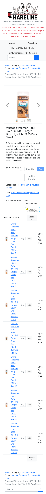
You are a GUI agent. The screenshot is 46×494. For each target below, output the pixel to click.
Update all (31, 218)
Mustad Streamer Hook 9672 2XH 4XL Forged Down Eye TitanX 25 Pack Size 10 (15, 338)
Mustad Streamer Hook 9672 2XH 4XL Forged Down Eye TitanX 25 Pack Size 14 (15, 405)
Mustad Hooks (28, 65)
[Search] (20, 57)
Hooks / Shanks (24, 184)
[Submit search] (36, 57)
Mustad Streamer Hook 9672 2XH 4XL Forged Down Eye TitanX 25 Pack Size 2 (15, 238)
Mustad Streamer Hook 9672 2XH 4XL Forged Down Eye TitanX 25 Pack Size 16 (15, 438)
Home (7, 65)
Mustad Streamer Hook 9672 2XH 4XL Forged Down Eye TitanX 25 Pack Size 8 (15, 305)
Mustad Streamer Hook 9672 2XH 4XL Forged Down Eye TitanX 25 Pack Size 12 (15, 371)
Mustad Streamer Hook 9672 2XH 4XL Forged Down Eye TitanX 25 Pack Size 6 (15, 272)
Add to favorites (32, 177)
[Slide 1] (23, 120)
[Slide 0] (17, 120)
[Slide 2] (29, 120)
